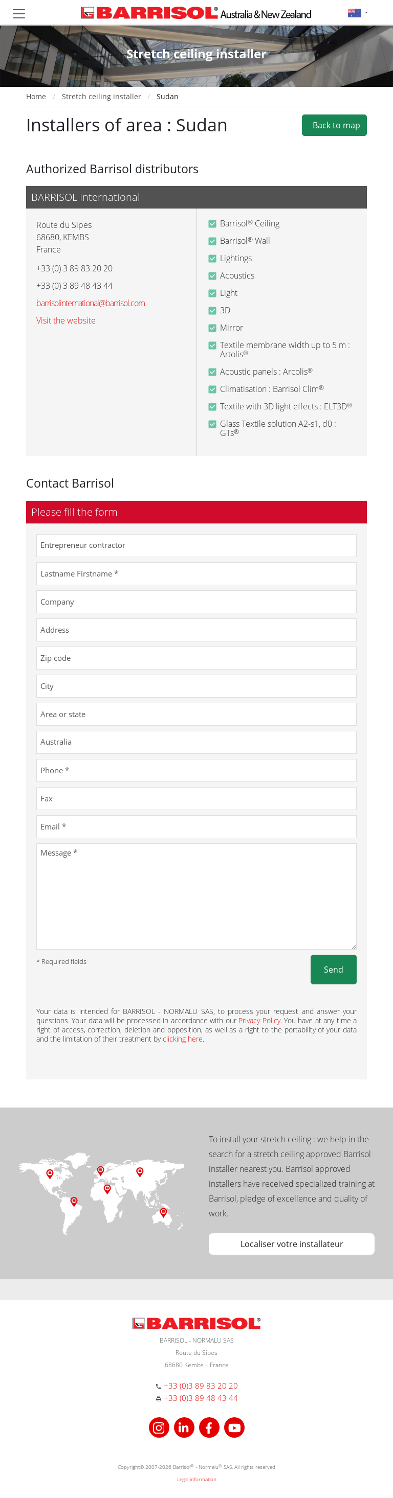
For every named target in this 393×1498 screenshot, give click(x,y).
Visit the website (66, 320)
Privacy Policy (259, 1020)
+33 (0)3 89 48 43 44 (201, 1398)
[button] (358, 12)
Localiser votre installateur (292, 1244)
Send (333, 969)
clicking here (183, 1039)
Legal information (196, 1479)
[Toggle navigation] (19, 14)
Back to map (334, 125)
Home (36, 96)
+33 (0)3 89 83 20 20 (201, 1385)
